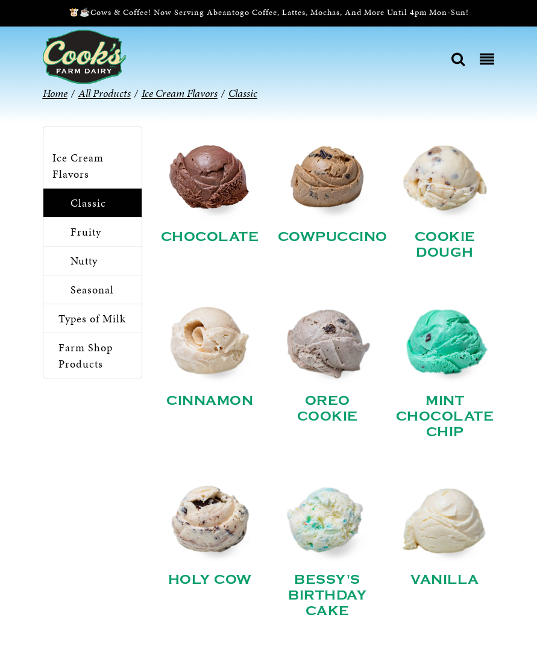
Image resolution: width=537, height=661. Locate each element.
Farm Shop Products (85, 355)
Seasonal (92, 289)
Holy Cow (210, 579)
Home (55, 93)
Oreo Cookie (327, 408)
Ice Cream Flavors (78, 165)
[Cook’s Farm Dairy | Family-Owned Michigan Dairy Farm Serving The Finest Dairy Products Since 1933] (84, 55)
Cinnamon (209, 401)
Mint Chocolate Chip (445, 416)
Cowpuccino (333, 237)
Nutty (84, 260)
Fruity (86, 231)
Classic (88, 202)
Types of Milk (92, 318)
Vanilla (444, 579)
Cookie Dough (445, 244)
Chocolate (210, 237)
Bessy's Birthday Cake (327, 595)
